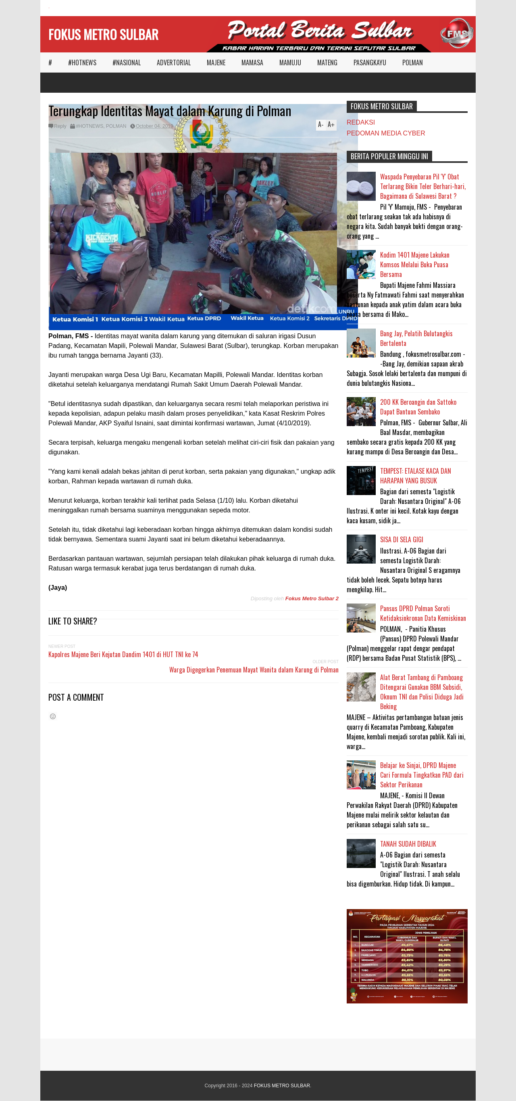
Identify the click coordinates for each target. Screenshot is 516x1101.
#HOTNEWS (82, 62)
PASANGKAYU (370, 62)
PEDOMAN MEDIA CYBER (386, 133)
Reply (60, 126)
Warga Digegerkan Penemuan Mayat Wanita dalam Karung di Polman (254, 669)
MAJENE (216, 62)
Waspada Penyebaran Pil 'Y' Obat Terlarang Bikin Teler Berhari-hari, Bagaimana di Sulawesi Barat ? (423, 186)
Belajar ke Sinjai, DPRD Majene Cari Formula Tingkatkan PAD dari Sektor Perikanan (422, 774)
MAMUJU (290, 62)
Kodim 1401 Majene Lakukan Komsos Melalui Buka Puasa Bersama (414, 264)
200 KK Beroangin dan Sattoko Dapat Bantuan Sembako (418, 406)
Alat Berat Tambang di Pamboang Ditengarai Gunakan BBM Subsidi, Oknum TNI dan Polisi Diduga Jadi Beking (422, 691)
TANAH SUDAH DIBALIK (408, 844)
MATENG (327, 62)
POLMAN (412, 62)
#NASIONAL (126, 62)
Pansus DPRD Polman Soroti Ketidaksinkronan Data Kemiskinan (423, 613)
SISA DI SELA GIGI (401, 539)
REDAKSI (361, 122)
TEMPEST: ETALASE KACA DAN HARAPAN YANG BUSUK (415, 475)
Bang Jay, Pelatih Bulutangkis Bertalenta (416, 338)
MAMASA (252, 62)
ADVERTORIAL (174, 62)
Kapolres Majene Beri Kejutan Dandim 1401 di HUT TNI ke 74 (123, 654)
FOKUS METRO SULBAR (103, 34)
